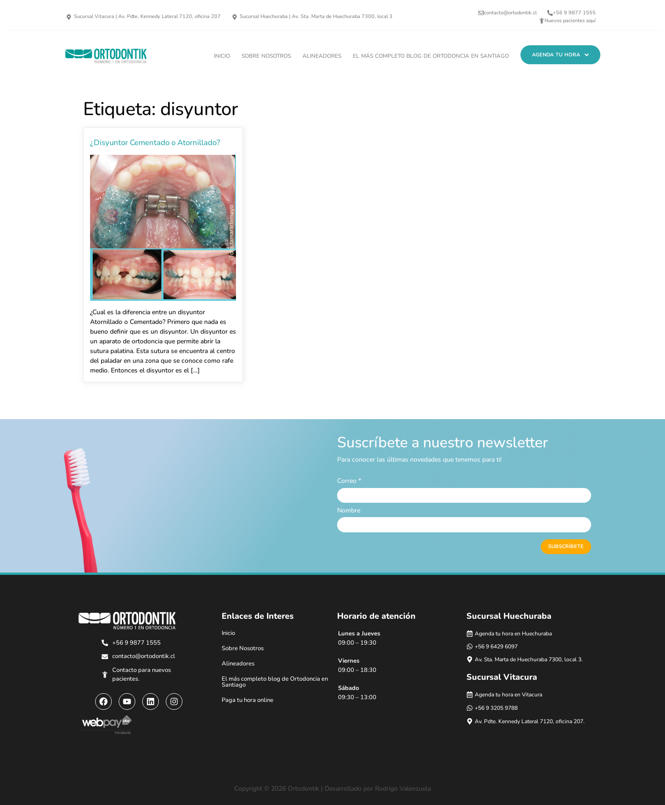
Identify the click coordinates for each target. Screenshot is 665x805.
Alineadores (321, 56)
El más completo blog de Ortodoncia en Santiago (431, 56)
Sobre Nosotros (266, 56)
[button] (560, 54)
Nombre (348, 510)
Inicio (222, 56)
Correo (349, 481)
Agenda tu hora (560, 54)
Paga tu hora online (247, 700)
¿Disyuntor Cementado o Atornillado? (155, 142)
